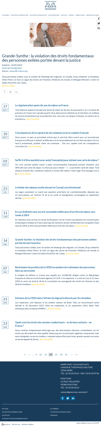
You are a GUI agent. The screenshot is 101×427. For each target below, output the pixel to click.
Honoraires (6, 424)
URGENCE (54, 415)
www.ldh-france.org (18, 71)
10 (40, 354)
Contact (71, 15)
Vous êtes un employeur (38, 15)
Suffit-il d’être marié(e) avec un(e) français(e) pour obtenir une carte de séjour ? (57, 160)
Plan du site (16, 424)
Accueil (5, 409)
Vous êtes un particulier (19, 15)
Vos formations (53, 15)
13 (56, 354)
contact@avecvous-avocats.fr (74, 392)
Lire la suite (8, 85)
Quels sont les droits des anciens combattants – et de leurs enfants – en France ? (53, 324)
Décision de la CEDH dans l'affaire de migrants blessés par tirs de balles (53, 298)
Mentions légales (28, 424)
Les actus (64, 15)
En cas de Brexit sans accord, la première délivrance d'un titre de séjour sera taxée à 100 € (55, 213)
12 (51, 354)
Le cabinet (5, 15)
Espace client (80, 15)
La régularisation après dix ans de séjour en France (42, 105)
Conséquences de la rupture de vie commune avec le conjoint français (52, 132)
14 (61, 354)
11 (45, 354)
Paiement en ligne (92, 15)
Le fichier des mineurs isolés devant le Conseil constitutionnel (48, 187)
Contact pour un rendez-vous (14, 419)
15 (66, 354)
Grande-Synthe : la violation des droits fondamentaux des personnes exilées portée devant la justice (56, 241)
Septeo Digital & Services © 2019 (87, 423)
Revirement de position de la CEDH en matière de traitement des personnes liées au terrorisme (55, 269)
